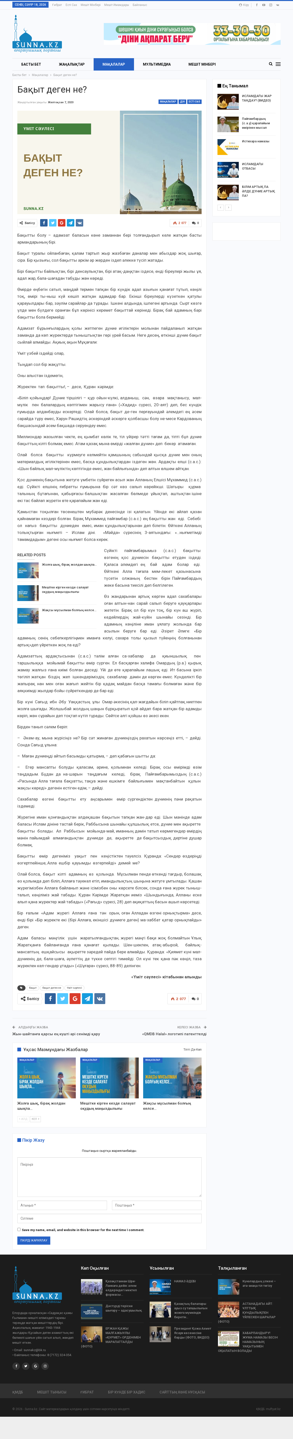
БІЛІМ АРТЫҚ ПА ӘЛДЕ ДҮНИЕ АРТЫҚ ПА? (258, 191)
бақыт (33, 987)
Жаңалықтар (72, 64)
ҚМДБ (17, 1392)
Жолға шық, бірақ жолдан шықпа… (69, 564)
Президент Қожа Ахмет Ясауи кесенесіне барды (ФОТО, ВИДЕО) (192, 1333)
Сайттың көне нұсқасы (182, 1392)
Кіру (244, 5)
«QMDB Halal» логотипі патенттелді (174, 1034)
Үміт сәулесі (74, 987)
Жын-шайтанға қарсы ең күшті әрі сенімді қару (56, 1034)
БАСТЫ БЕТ (31, 64)
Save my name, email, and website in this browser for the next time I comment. (83, 1230)
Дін (182, 101)
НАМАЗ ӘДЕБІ (185, 1281)
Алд (23, 1119)
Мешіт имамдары (116, 5)
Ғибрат (57, 5)
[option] (246, 148)
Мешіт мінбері (91, 5)
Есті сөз (71, 5)
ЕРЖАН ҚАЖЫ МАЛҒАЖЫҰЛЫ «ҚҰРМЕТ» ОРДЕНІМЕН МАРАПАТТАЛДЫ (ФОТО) (111, 1337)
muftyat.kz (273, 1409)
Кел (35, 1119)
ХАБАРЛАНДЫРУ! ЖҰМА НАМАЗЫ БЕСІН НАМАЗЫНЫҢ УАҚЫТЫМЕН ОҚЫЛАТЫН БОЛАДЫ (248, 1342)
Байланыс (140, 5)
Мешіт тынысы (51, 1392)
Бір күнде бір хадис (126, 1392)
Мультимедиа (157, 64)
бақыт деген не (51, 987)
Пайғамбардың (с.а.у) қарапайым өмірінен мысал (256, 123)
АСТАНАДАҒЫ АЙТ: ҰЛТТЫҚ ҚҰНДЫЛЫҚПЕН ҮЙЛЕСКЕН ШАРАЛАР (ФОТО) (247, 1312)
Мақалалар (114, 64)
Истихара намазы (255, 141)
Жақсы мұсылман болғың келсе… (69, 610)
